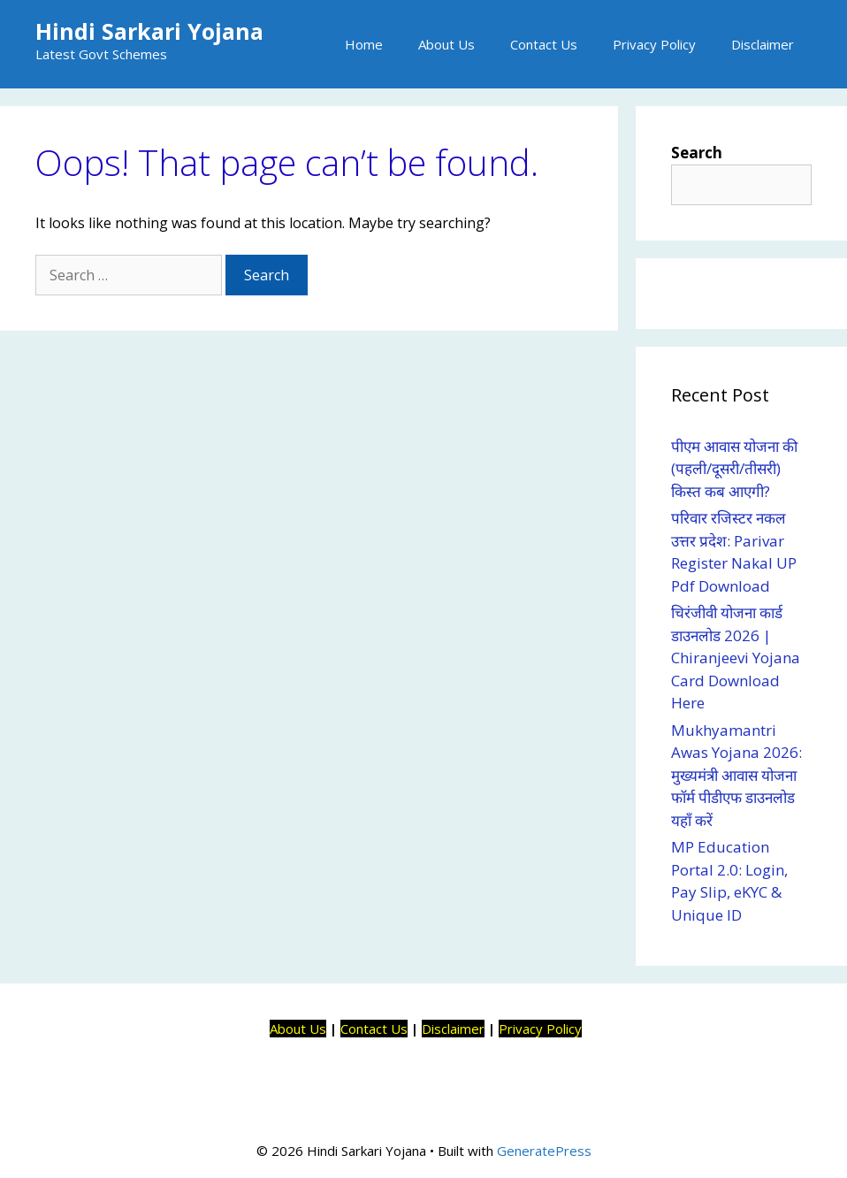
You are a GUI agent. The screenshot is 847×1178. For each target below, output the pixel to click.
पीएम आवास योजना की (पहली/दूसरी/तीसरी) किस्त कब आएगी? (734, 468)
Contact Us (543, 44)
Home (364, 44)
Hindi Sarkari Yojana (149, 31)
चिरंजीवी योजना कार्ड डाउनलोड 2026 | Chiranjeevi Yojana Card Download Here (735, 657)
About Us (446, 44)
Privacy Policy (654, 44)
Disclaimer (762, 44)
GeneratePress (544, 1150)
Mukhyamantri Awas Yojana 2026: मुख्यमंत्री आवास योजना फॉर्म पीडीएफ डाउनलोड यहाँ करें (736, 775)
